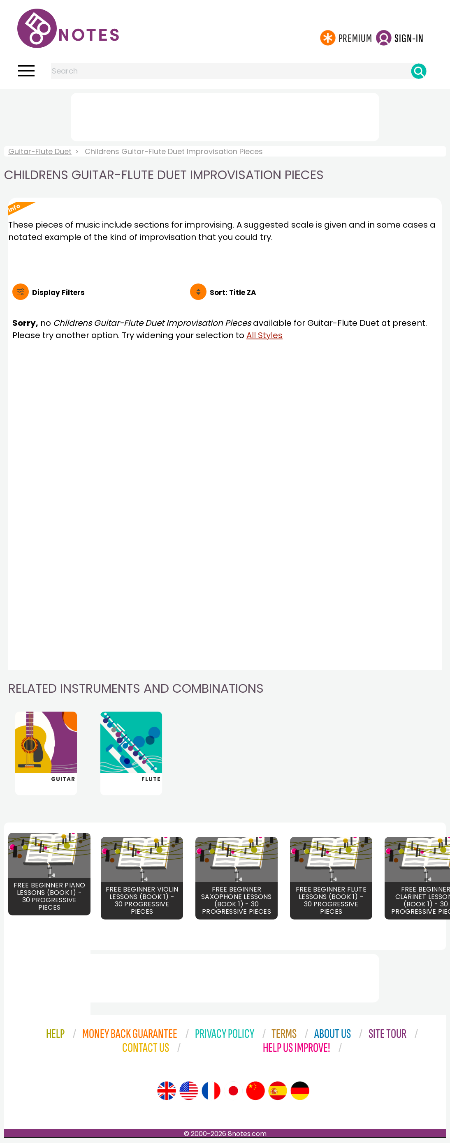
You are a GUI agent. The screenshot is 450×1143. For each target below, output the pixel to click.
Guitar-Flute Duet (40, 151)
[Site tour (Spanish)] (277, 1091)
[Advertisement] (225, 115)
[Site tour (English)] (166, 1091)
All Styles (264, 335)
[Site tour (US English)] (189, 1091)
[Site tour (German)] (300, 1091)
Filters (58, 292)
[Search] (419, 71)
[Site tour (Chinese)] (255, 1091)
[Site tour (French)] (211, 1091)
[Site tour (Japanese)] (233, 1091)
